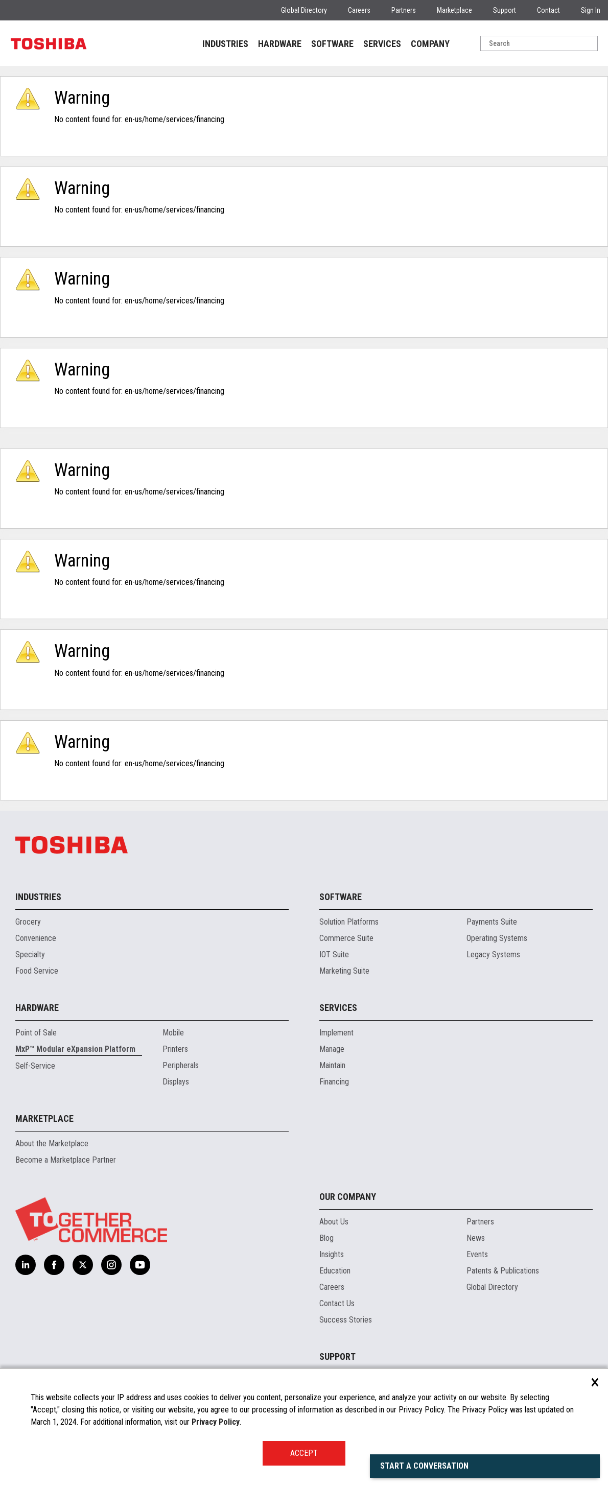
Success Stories (345, 1320)
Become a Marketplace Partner (65, 1160)
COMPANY (430, 43)
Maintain (332, 1065)
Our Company (347, 1196)
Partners (403, 10)
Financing (334, 1082)
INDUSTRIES (225, 43)
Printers (175, 1049)
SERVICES (382, 43)
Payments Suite (491, 922)
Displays (175, 1082)
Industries (38, 896)
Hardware (37, 1007)
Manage (331, 1049)
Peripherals (180, 1065)
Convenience (35, 938)
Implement (336, 1032)
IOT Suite (334, 954)
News (475, 1238)
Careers (359, 10)
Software (340, 896)
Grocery (28, 922)
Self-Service (35, 1066)
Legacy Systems (493, 954)
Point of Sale (36, 1032)
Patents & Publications (502, 1271)
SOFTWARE (332, 43)
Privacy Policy (216, 1422)
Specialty (30, 954)
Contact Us (337, 1303)
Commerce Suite (346, 938)
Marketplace (454, 10)
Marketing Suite (344, 971)
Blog (326, 1238)
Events (477, 1254)
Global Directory (304, 10)
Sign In (590, 10)
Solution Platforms (349, 922)
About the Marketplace (51, 1143)
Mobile (173, 1032)
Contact (548, 10)
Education (334, 1271)
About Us (333, 1221)
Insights (331, 1254)
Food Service (36, 971)
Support (504, 10)
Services (338, 1007)
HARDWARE (279, 43)
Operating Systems (496, 938)
